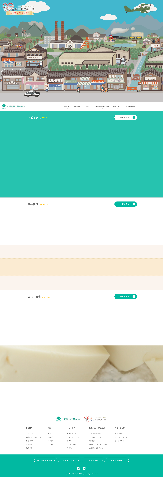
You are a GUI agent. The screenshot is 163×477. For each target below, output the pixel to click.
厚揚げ (50, 441)
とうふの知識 (119, 441)
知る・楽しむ (117, 107)
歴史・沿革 (30, 441)
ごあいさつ (30, 433)
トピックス (88, 107)
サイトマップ (71, 460)
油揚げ (50, 437)
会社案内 (67, 107)
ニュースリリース (73, 437)
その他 (50, 444)
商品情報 (77, 107)
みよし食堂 (119, 433)
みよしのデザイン (121, 437)
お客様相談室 (130, 106)
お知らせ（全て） (73, 433)
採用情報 (29, 444)
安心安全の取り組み (102, 107)
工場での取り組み (95, 433)
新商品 (69, 441)
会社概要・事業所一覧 (33, 437)
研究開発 (92, 441)
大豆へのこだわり (95, 437)
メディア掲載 (71, 444)
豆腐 (49, 433)
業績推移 (29, 448)
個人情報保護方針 (46, 460)
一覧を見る (127, 117)
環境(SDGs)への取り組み (98, 444)
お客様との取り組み (96, 448)
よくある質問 (95, 460)
